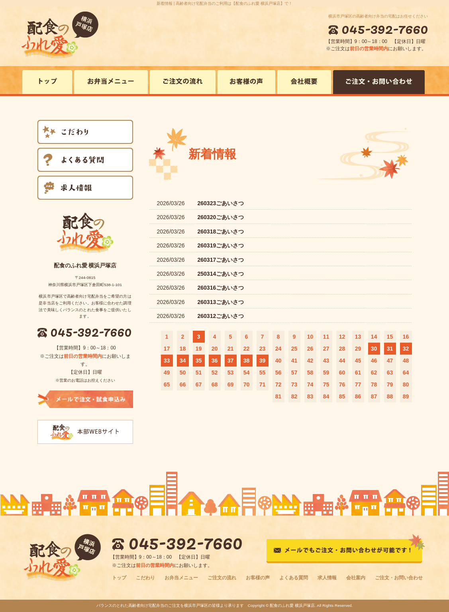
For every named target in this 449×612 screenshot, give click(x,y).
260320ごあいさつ (221, 217)
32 (406, 348)
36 (215, 360)
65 (167, 384)
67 (199, 384)
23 (262, 348)
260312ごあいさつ (221, 316)
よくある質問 (293, 578)
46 (374, 360)
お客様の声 (258, 578)
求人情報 (327, 578)
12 (342, 336)
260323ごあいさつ (221, 203)
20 (215, 348)
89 (406, 396)
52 (215, 372)
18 (183, 348)
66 (183, 384)
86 (358, 396)
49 (167, 372)
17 (167, 348)
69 (230, 384)
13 (358, 336)
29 (358, 348)
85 (342, 396)
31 (390, 348)
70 (246, 384)
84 (326, 396)
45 (358, 360)
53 (230, 372)
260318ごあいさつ (221, 231)
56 (278, 372)
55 (262, 372)
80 (406, 384)
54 (246, 372)
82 (294, 396)
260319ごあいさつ (221, 245)
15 (390, 336)
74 (310, 384)
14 (374, 336)
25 (294, 348)
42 (310, 360)
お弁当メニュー (181, 578)
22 (246, 348)
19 (199, 348)
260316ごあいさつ (221, 287)
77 (358, 384)
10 (310, 336)
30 (374, 348)
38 (246, 360)
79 (390, 384)
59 (326, 372)
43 (326, 360)
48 (406, 360)
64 (406, 372)
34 (183, 360)
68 (215, 384)
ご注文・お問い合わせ (399, 578)
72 (278, 384)
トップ (119, 578)
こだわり (145, 578)
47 (390, 360)
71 (262, 384)
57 (294, 372)
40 (278, 360)
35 (199, 360)
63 (390, 372)
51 (199, 372)
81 (278, 396)
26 (310, 348)
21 (230, 348)
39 (262, 360)
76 (342, 384)
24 (278, 348)
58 (310, 372)
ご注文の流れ (222, 578)
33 (167, 360)
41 (294, 360)
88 (390, 396)
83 (310, 396)
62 (374, 372)
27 (326, 348)
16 (406, 336)
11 (326, 336)
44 (342, 360)
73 (294, 384)
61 (358, 372)
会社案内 (355, 578)
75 (326, 384)
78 (374, 384)
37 (230, 360)
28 (342, 348)
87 (374, 396)
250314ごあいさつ (221, 274)
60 (342, 372)
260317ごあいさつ (221, 260)
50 (183, 372)
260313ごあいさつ (221, 302)
